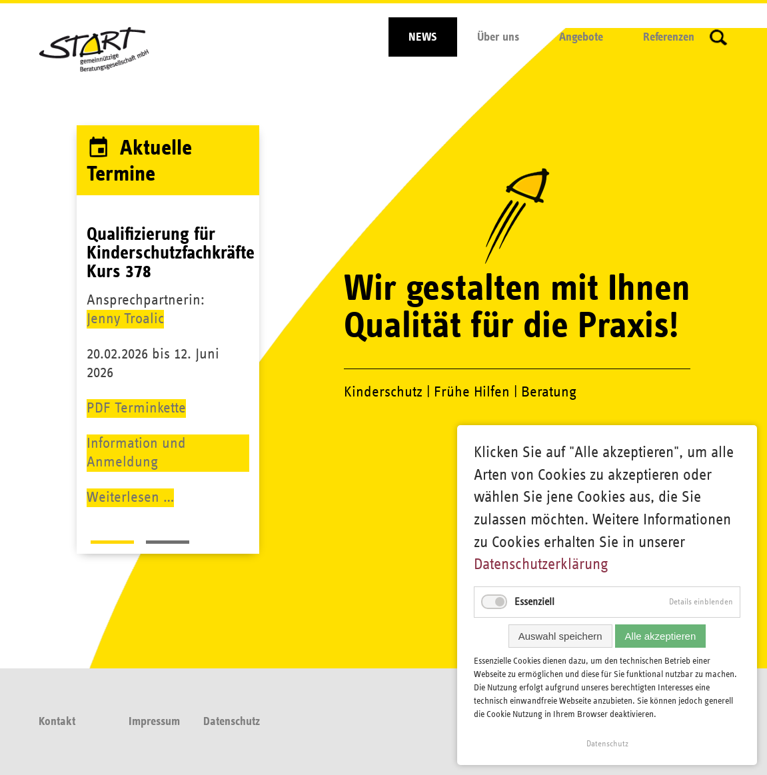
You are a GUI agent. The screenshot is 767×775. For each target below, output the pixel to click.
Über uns (498, 37)
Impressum (154, 722)
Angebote (581, 37)
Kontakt (57, 722)
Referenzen (668, 37)
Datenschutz (231, 722)
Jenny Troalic (125, 319)
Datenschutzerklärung (541, 564)
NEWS (422, 37)
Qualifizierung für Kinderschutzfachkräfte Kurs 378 (171, 253)
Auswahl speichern (560, 636)
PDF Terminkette (136, 408)
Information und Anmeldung (136, 453)
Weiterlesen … (130, 497)
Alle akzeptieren (660, 636)
